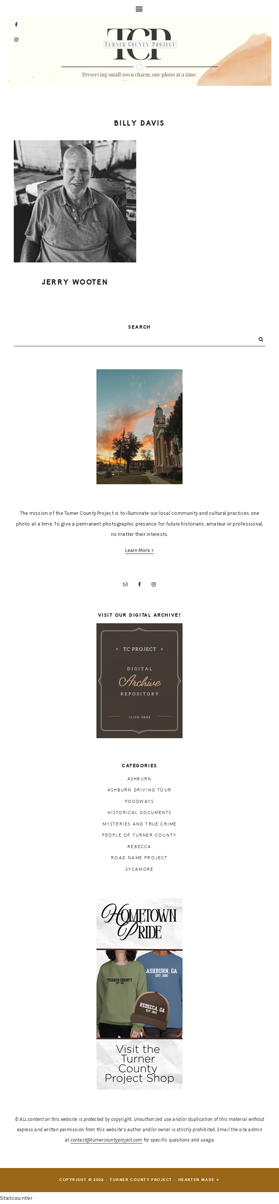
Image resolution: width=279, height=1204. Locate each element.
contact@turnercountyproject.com (106, 1140)
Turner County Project (139, 53)
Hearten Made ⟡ (199, 1180)
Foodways (139, 801)
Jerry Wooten (75, 282)
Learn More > (139, 550)
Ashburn (139, 779)
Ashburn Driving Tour (139, 790)
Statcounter (16, 1197)
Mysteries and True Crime (140, 824)
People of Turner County (139, 835)
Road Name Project (139, 858)
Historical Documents (140, 813)
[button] (139, 8)
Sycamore (140, 869)
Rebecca (139, 847)
